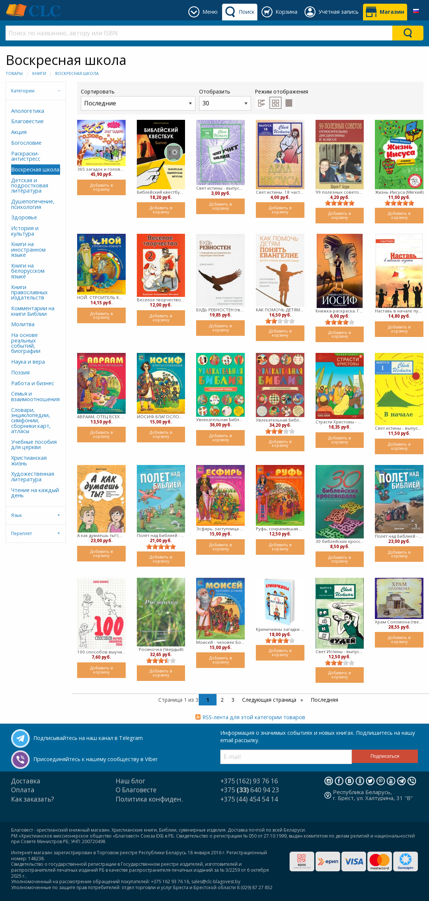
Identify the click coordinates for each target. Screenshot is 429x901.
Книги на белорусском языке (27, 271)
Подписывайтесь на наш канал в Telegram (88, 737)
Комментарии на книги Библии (33, 311)
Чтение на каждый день (35, 492)
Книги (39, 73)
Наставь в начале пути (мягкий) (399, 311)
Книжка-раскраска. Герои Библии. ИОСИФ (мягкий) (340, 311)
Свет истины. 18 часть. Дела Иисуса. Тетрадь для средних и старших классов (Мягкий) (280, 192)
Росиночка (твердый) (161, 649)
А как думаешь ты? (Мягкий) (101, 535)
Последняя (324, 699)
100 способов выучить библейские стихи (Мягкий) (101, 652)
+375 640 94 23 (249, 790)
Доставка (25, 781)
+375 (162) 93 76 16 (249, 781)
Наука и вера (28, 361)
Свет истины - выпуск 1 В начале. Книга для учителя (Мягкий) (399, 428)
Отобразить (225, 99)
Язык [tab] (16, 515)
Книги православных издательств (29, 292)
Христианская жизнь (29, 460)
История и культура (25, 231)
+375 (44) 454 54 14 (249, 799)
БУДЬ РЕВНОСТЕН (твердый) (220, 309)
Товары (14, 73)
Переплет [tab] (21, 533)
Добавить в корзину (101, 187)
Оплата (22, 790)
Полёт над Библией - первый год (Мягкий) (399, 536)
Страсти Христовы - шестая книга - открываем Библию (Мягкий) (340, 422)
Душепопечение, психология (33, 204)
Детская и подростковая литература (29, 185)
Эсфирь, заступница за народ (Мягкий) (220, 528)
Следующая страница (270, 699)
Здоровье (24, 217)
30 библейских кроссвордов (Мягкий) (340, 541)
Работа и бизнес (32, 383)
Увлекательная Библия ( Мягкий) (280, 420)
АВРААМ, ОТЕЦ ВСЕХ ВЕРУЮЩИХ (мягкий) (101, 416)
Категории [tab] (22, 91)
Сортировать (138, 99)
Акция (19, 131)
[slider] (339, 203)
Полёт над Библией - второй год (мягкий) (161, 535)
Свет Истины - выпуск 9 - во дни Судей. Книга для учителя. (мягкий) (340, 651)
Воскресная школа (77, 73)
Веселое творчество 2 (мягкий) (161, 299)
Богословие (26, 142)
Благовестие (27, 121)
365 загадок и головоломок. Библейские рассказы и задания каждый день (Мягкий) (101, 169)
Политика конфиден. (149, 799)
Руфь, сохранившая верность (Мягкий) (280, 528)
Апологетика (27, 110)
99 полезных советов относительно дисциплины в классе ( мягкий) (340, 192)
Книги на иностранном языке (28, 249)
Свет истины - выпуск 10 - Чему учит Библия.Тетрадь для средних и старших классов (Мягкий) (220, 188)
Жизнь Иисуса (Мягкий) (399, 192)
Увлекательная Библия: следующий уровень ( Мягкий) (220, 419)
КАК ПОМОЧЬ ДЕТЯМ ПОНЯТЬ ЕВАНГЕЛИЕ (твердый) (280, 309)
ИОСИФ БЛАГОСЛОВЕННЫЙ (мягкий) (161, 416)
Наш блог (130, 781)
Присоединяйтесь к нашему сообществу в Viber (95, 759)
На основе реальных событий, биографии (25, 342)
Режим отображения (281, 91)
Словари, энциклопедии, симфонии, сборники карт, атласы (31, 420)
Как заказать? (32, 799)
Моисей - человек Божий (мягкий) (220, 642)
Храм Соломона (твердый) (399, 622)
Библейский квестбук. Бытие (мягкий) (161, 192)
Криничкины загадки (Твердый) (280, 629)
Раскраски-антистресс (25, 156)
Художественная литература (32, 476)
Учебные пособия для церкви (34, 444)
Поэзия (20, 372)
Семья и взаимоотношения (35, 396)
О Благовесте (136, 790)
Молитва (22, 324)
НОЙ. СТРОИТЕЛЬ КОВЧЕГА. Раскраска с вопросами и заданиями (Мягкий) (101, 297)
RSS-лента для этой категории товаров (253, 717)
